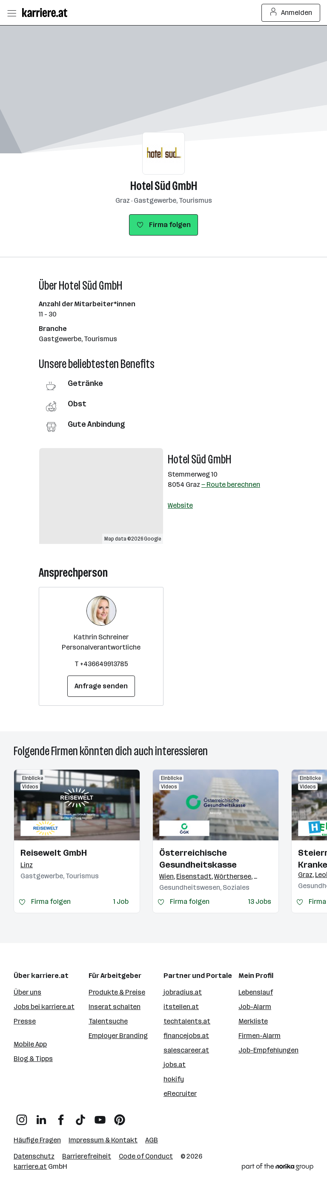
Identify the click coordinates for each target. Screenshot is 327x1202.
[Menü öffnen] (11, 13)
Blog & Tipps (33, 1059)
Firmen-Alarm (259, 1036)
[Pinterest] (120, 1117)
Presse (25, 1021)
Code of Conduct (146, 1156)
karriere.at (30, 1166)
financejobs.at (186, 1036)
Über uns (27, 992)
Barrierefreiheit (86, 1156)
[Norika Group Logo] (277, 1168)
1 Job (121, 901)
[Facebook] (61, 1117)
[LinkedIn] (41, 1117)
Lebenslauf (255, 992)
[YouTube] (100, 1117)
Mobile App (30, 1044)
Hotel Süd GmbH (163, 186)
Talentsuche (108, 1021)
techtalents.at (187, 1021)
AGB (151, 1140)
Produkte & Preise (117, 992)
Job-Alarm (254, 1007)
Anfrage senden (101, 686)
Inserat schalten (115, 1007)
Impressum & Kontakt (103, 1140)
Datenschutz (34, 1156)
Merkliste (253, 1021)
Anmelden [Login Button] (291, 13)
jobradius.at (183, 992)
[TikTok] (80, 1117)
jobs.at (175, 1065)
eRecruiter (180, 1094)
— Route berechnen (230, 484)
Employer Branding (118, 1036)
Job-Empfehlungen (268, 1050)
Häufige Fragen (37, 1140)
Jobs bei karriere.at (44, 1007)
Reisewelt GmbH (53, 853)
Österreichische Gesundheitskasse (198, 859)
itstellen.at (181, 1007)
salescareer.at (186, 1050)
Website (180, 505)
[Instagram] (22, 1117)
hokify (174, 1079)
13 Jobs (259, 901)
